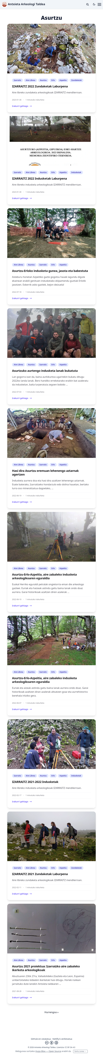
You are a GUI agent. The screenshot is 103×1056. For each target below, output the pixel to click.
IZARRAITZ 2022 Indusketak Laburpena (39, 178)
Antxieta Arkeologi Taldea (23, 4)
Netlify (55, 1038)
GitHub (34, 1038)
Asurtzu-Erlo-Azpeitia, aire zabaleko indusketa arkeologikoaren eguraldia (44, 576)
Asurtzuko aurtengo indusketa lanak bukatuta (45, 371)
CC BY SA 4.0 (70, 1047)
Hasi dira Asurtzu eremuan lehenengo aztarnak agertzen (45, 472)
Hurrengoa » (51, 1012)
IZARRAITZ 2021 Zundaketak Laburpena (40, 874)
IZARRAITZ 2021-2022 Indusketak (35, 782)
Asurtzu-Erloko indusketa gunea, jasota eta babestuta (50, 271)
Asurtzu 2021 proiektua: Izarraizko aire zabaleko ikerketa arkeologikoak (46, 968)
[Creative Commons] (51, 1042)
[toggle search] (88, 4)
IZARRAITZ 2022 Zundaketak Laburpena (40, 86)
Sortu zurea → (80, 1051)
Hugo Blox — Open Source (48, 1051)
